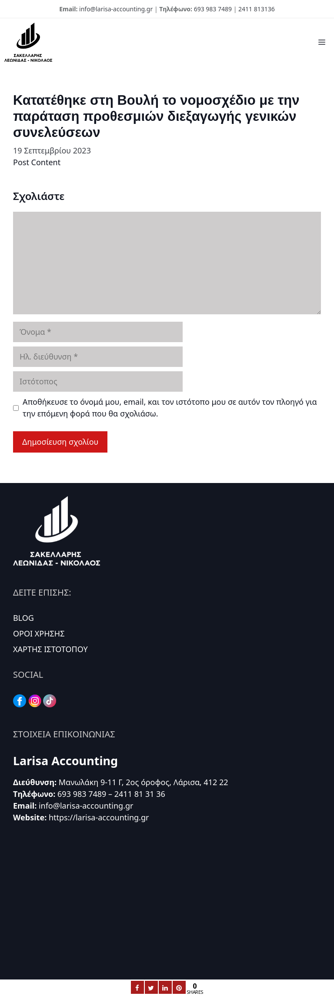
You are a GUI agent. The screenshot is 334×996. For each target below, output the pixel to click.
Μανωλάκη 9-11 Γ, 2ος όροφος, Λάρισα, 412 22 (143, 782)
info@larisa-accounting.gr (116, 9)
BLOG (23, 618)
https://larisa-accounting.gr (99, 817)
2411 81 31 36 (139, 794)
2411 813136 (256, 9)
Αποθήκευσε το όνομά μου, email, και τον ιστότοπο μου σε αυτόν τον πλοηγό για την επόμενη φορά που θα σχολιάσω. (170, 407)
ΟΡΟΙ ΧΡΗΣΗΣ (39, 633)
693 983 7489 (213, 9)
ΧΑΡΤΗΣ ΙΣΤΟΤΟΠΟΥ (50, 649)
